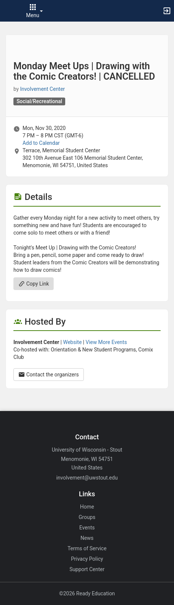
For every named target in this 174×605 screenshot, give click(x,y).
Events (87, 528)
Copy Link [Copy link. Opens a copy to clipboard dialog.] (33, 284)
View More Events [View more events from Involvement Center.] (106, 342)
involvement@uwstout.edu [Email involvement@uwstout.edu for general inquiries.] (87, 478)
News (87, 538)
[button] (9, 11)
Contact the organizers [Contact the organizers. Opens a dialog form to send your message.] (48, 375)
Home (87, 507)
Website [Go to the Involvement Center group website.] (72, 342)
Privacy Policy (87, 559)
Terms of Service (87, 548)
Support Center (87, 569)
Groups (87, 517)
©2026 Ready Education (87, 593)
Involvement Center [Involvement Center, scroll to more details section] (42, 89)
